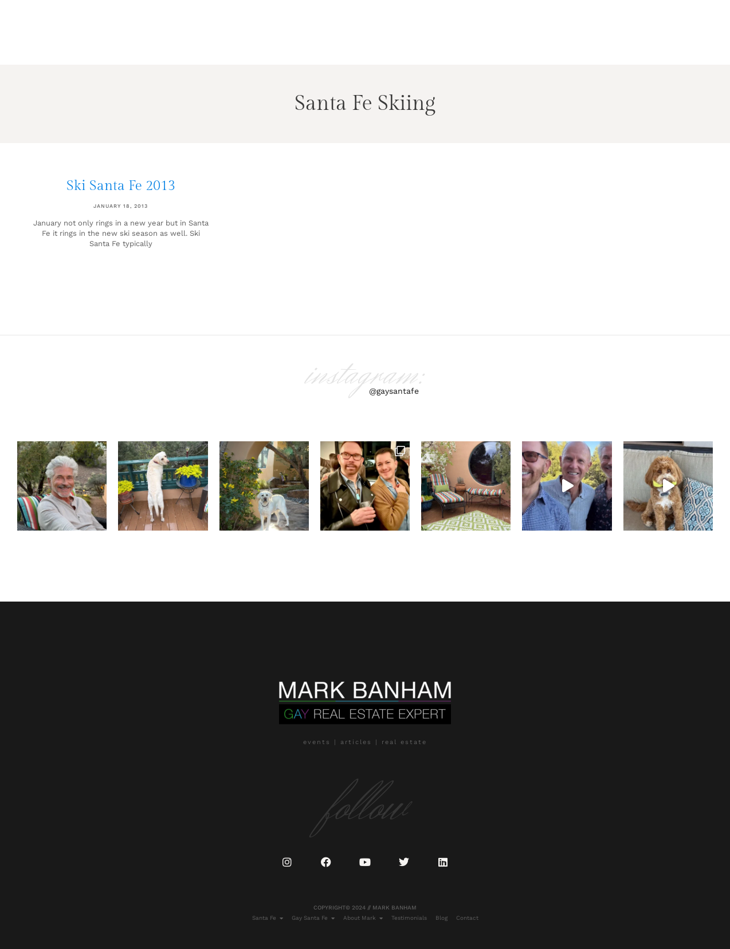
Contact (292, 42)
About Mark (147, 42)
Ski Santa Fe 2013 (120, 186)
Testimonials (208, 42)
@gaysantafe (394, 391)
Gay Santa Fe (88, 42)
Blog (255, 42)
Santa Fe (34, 42)
